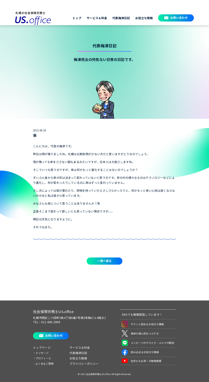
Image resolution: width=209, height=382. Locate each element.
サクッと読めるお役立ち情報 (143, 324)
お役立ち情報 (144, 18)
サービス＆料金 (97, 18)
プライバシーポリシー (84, 363)
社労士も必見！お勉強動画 (141, 361)
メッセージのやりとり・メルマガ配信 (148, 343)
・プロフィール (42, 358)
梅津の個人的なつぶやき (140, 333)
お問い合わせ (179, 17)
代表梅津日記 (121, 18)
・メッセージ (40, 353)
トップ (77, 18)
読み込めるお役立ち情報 (140, 352)
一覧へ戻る (104, 261)
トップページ (42, 347)
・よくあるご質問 (43, 363)
